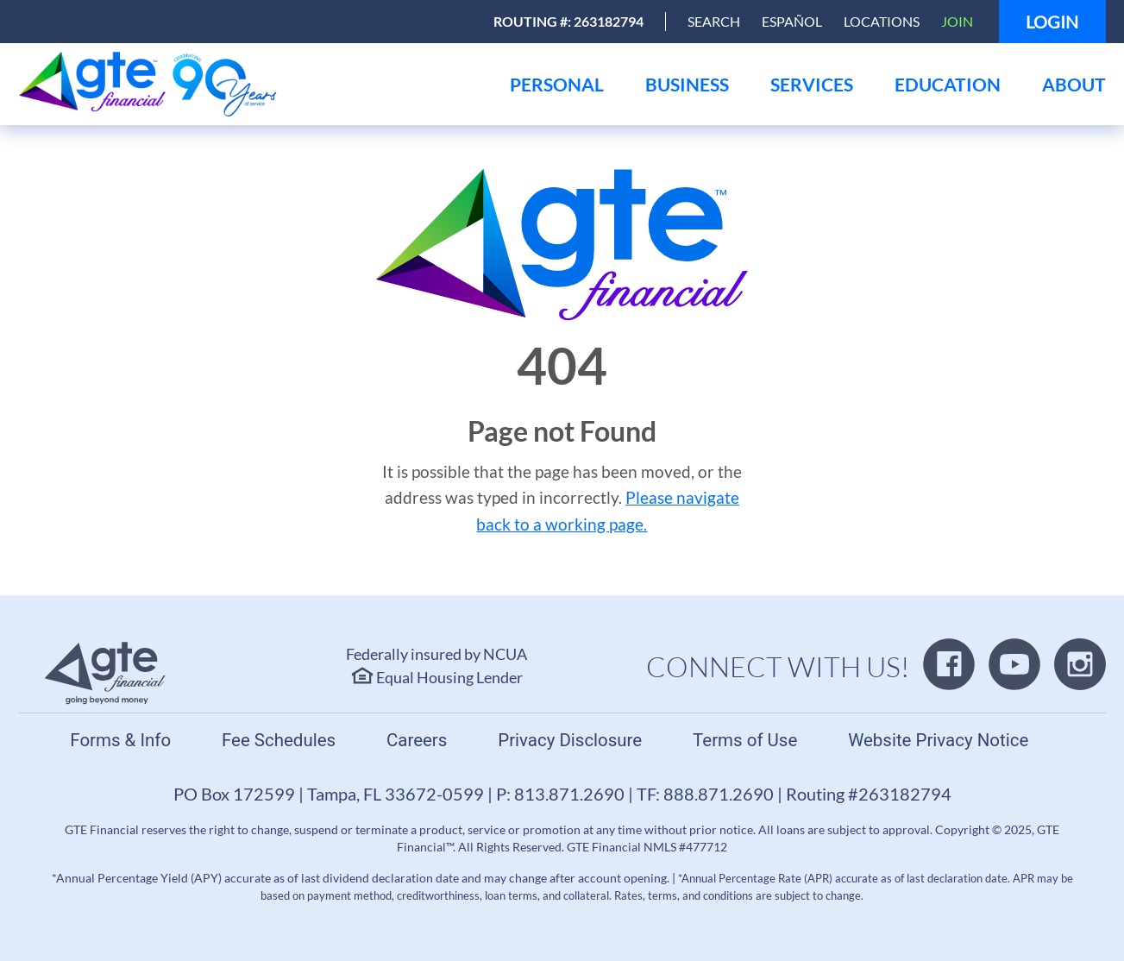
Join (957, 21)
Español (792, 21)
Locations (882, 21)
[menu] (557, 84)
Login (1052, 21)
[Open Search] (714, 21)
